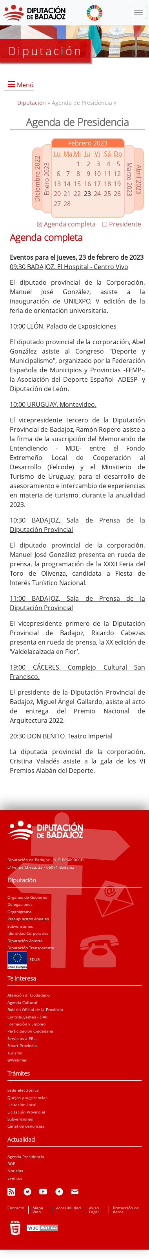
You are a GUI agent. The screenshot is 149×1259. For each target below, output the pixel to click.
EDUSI (23, 959)
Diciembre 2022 (37, 179)
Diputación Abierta (25, 940)
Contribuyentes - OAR (27, 1017)
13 (57, 184)
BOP (11, 1163)
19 (117, 184)
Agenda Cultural (22, 1002)
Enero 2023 (46, 179)
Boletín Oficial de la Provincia (35, 1009)
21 (67, 193)
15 (77, 184)
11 (107, 173)
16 (87, 184)
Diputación (32, 102)
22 (77, 193)
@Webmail (17, 1060)
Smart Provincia (22, 1045)
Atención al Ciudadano (28, 995)
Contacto (15, 1208)
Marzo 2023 (129, 179)
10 (97, 173)
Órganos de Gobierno (27, 897)
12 (117, 173)
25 (107, 193)
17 (97, 184)
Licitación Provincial (26, 1112)
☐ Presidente (121, 224)
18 (107, 184)
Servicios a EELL (22, 1038)
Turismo (14, 1053)
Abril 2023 (138, 179)
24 (97, 193)
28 (67, 203)
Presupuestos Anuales (28, 918)
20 (57, 193)
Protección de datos (126, 1209)
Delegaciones (20, 904)
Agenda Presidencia (25, 1156)
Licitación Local (21, 1104)
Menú (25, 85)
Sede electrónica (23, 1090)
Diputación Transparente (30, 947)
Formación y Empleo (26, 1024)
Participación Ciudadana (30, 1031)
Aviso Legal (94, 1209)
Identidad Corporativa (28, 933)
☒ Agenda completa (66, 224)
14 (67, 184)
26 (117, 193)
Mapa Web (38, 1209)
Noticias (15, 1170)
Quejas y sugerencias (27, 1097)
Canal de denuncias (25, 1126)
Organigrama (19, 911)
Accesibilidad (68, 1208)
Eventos (14, 1178)
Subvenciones (20, 926)
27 (57, 203)
